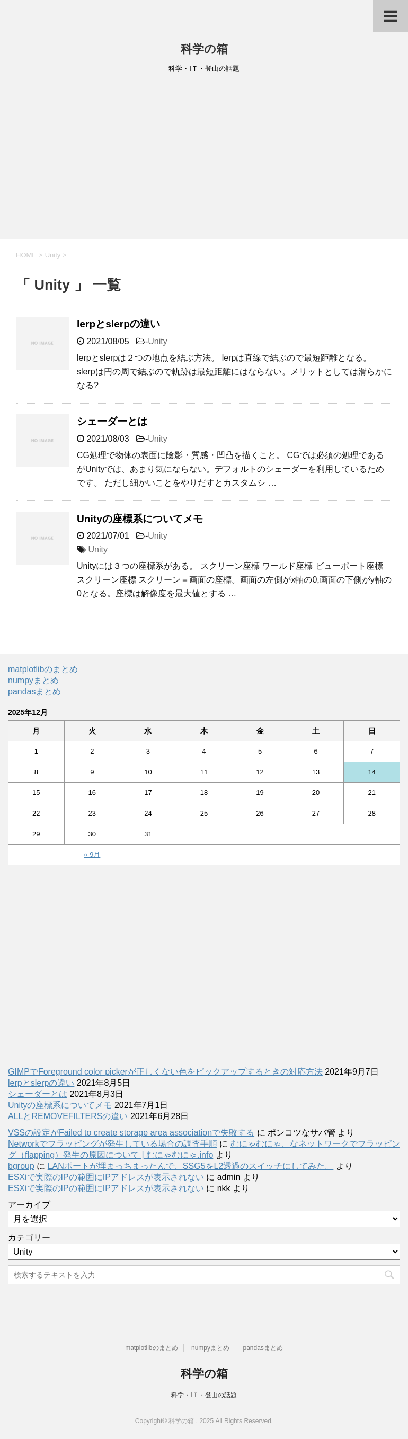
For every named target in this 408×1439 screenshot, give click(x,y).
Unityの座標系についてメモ (140, 518)
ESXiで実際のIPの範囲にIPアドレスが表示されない (106, 1177)
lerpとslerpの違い (118, 323)
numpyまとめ (33, 680)
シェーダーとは (112, 421)
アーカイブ (29, 1204)
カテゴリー (29, 1237)
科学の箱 (204, 49)
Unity (157, 341)
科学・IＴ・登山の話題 (203, 1395)
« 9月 (92, 855)
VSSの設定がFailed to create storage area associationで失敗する (131, 1132)
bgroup (21, 1165)
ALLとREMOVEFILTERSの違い (68, 1116)
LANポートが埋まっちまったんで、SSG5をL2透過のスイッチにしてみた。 (191, 1165)
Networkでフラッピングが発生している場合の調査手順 (112, 1143)
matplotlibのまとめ (43, 669)
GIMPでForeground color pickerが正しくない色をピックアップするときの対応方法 (165, 1071)
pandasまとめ (34, 691)
